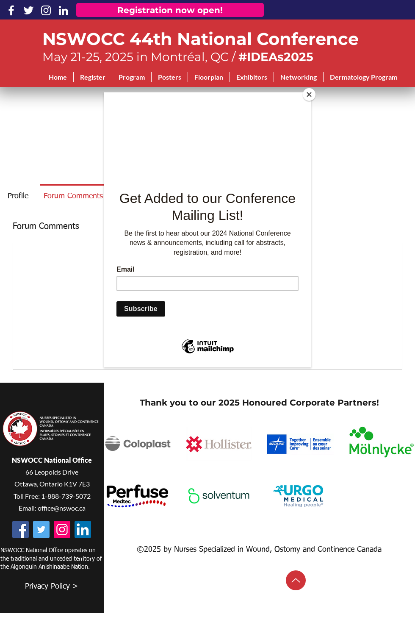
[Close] (309, 94)
